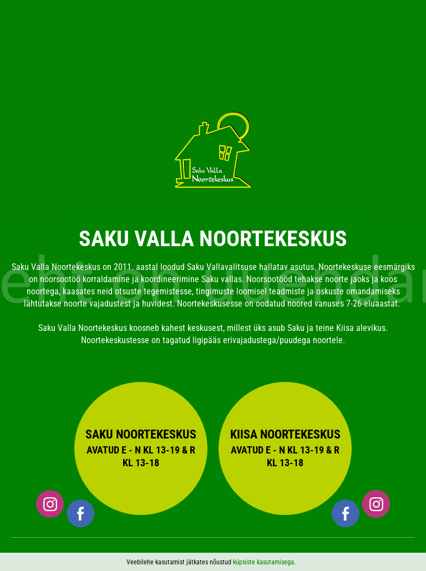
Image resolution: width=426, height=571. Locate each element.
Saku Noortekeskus (140, 448)
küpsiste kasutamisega (263, 562)
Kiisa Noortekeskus (285, 448)
